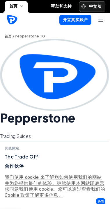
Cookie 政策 (17, 195)
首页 (16, 6)
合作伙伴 (14, 166)
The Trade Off (21, 157)
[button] (100, 201)
